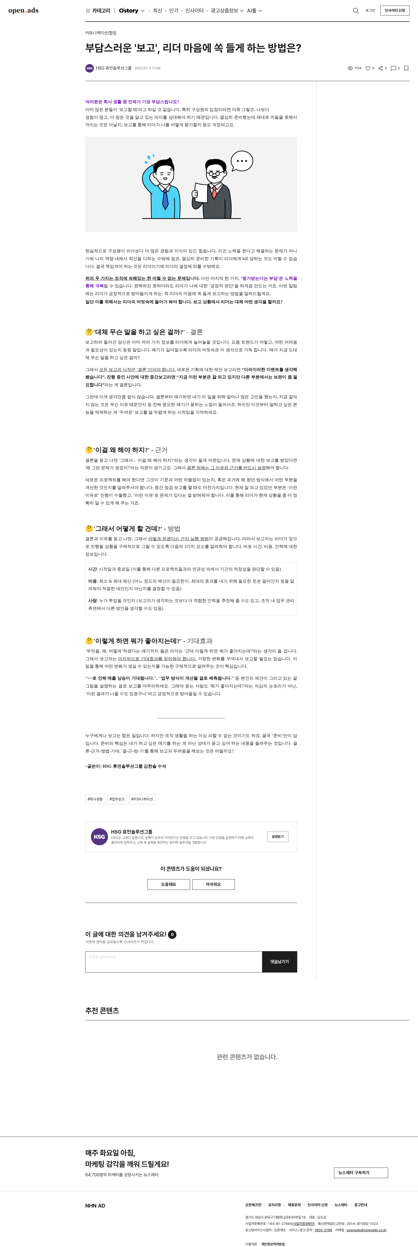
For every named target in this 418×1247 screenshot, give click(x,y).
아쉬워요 (213, 884)
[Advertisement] (367, 178)
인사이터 (195, 10)
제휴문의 (294, 1205)
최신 (157, 10)
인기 (173, 10)
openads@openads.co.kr (367, 1230)
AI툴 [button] (251, 10)
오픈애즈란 (253, 1205)
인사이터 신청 (395, 10)
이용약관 (251, 1244)
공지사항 (274, 1205)
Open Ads (23, 10)
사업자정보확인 (303, 1224)
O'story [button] (132, 10)
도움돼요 (168, 884)
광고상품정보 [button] (224, 10)
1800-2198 (323, 1230)
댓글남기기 (279, 961)
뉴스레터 (341, 1205)
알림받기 (278, 837)
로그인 (370, 10)
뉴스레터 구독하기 (361, 1172)
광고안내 (360, 1205)
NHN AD (95, 1205)
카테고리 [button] (97, 10)
